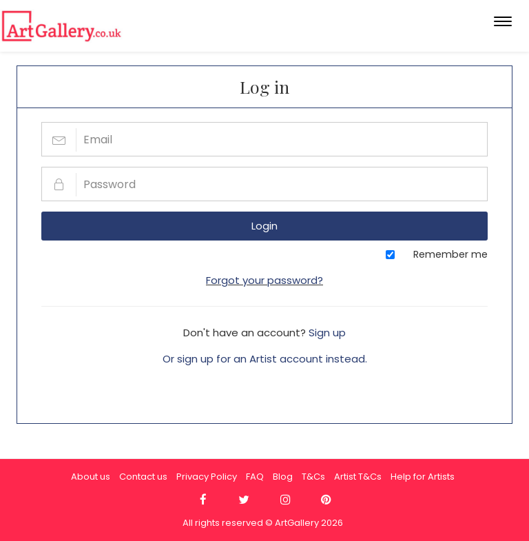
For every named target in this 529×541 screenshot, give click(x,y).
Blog (283, 476)
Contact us (143, 476)
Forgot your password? (264, 280)
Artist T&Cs (358, 476)
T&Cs (313, 476)
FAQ (255, 476)
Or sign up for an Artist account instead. (265, 358)
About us (90, 476)
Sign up (327, 332)
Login (264, 225)
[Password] (264, 184)
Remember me (450, 254)
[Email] (264, 139)
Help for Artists (423, 476)
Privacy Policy (206, 476)
